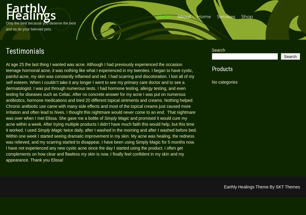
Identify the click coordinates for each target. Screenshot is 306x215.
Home (164, 16)
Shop (247, 16)
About (184, 16)
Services (226, 16)
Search (218, 50)
